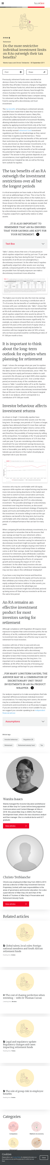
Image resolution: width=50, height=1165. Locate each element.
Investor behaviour (11, 739)
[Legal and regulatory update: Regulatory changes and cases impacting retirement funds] (25, 1028)
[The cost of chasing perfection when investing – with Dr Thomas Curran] (25, 982)
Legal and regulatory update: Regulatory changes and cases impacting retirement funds (19, 1044)
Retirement (8, 745)
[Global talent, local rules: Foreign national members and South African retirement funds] (25, 932)
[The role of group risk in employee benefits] (25, 1078)
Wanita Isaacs (8, 63)
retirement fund (25, 130)
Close (44, 1158)
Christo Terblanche (22, 63)
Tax (41, 745)
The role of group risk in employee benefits (23, 1092)
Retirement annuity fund (26, 745)
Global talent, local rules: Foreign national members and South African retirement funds (23, 948)
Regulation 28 (28, 739)
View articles (16, 826)
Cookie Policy (17, 1157)
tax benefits (10, 109)
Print (13, 72)
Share (37, 72)
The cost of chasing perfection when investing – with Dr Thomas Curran (24, 996)
